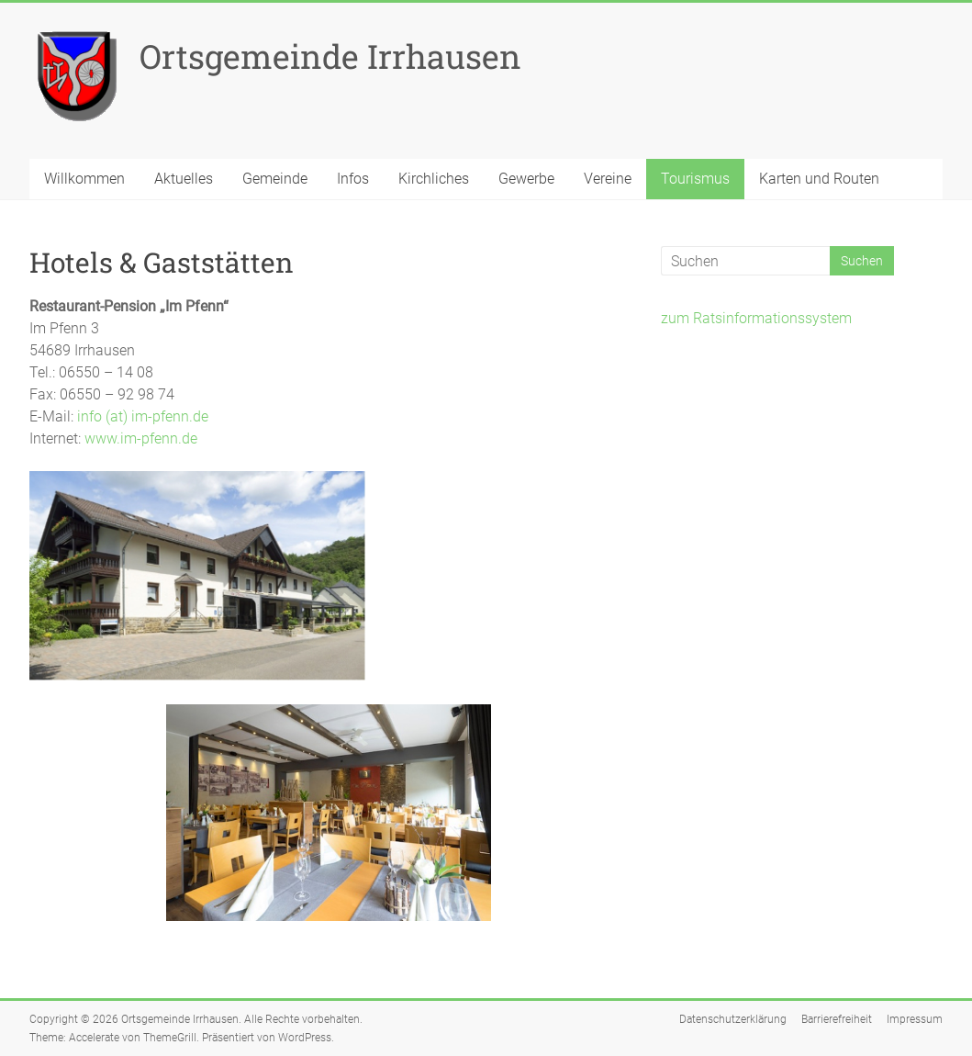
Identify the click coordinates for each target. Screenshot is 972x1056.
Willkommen (84, 178)
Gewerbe (526, 178)
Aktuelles (183, 178)
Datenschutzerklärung (733, 1019)
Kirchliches (433, 178)
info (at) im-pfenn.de (142, 416)
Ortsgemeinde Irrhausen (330, 56)
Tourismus (695, 178)
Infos (353, 178)
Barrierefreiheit (836, 1019)
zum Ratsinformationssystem (756, 318)
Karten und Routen (819, 178)
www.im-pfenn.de (140, 438)
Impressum (915, 1019)
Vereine (607, 178)
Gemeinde (274, 178)
